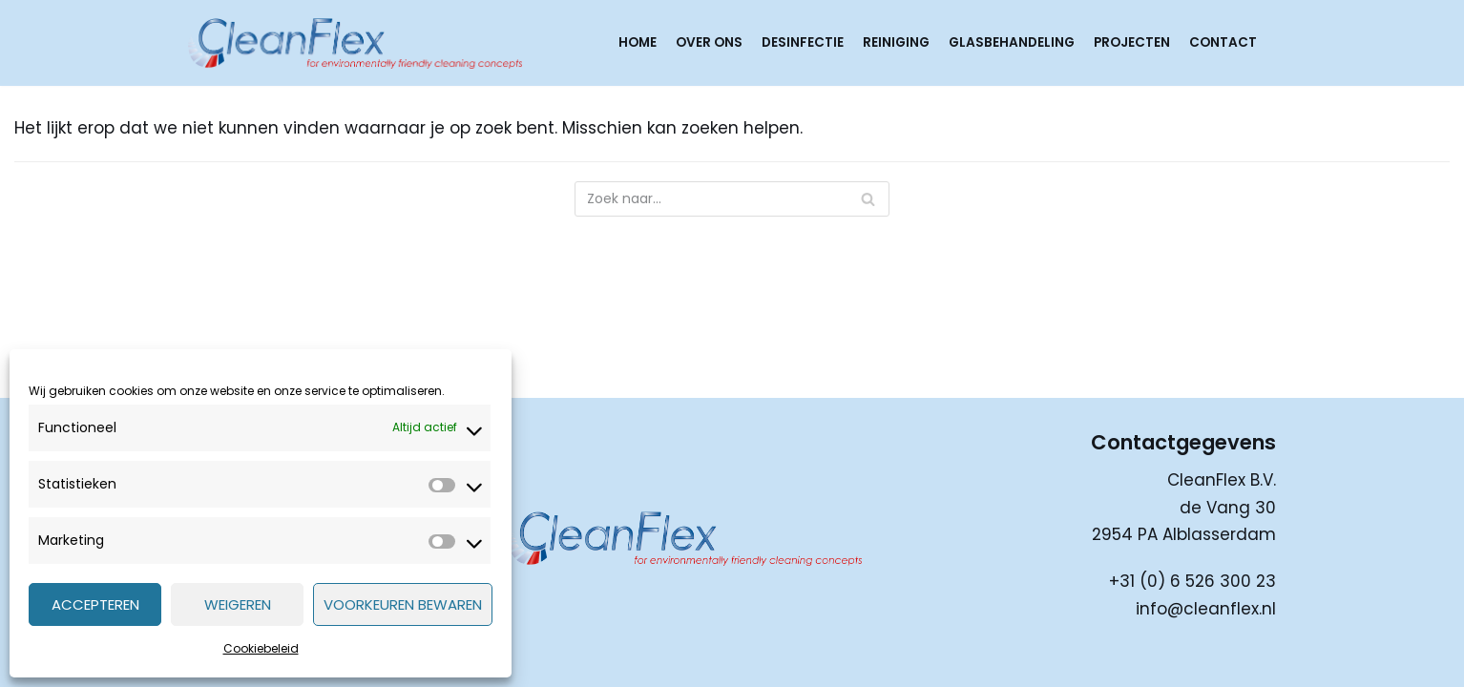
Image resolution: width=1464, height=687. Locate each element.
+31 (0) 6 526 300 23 (1192, 581)
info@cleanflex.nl (1206, 608)
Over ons (709, 42)
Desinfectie (803, 42)
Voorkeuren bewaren (403, 604)
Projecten (1132, 42)
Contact (1223, 42)
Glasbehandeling (1012, 42)
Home (637, 42)
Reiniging (896, 42)
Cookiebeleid (261, 648)
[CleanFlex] (355, 43)
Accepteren (95, 604)
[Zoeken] (732, 199)
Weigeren (237, 604)
